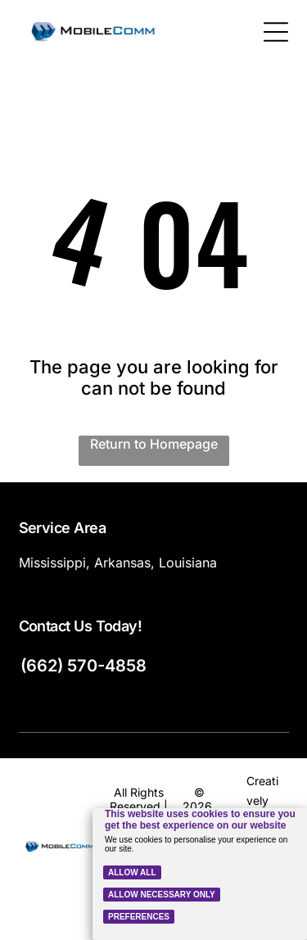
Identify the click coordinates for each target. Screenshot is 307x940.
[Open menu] (276, 32)
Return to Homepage (154, 444)
